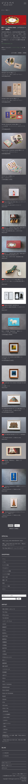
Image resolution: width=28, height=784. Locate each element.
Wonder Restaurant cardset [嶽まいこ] (11, 124)
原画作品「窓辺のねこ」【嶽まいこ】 (12, 460)
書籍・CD (4, 580)
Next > (17, 525)
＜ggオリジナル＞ (6, 723)
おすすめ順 (14, 52)
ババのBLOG (5, 755)
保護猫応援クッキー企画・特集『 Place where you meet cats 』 (14, 736)
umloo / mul (5, 708)
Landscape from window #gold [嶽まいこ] (12, 357)
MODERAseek (6, 687)
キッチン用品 (5, 565)
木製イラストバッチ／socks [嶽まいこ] (12, 279)
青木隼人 (4, 633)
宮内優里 (4, 672)
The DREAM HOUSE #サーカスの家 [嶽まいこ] (13, 408)
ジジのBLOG (5, 752)
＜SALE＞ (4, 732)
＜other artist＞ (6, 717)
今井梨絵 (4, 645)
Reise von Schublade (7, 693)
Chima (4, 630)
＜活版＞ (4, 726)
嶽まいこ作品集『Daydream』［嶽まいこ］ (12, 331)
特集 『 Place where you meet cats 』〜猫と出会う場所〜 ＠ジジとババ (13, 544)
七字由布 (4, 654)
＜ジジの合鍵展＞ (6, 714)
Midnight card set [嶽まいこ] (9, 72)
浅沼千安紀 (5, 636)
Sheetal (4, 699)
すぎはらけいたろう (7, 657)
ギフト (4, 589)
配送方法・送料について (7, 765)
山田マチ (4, 675)
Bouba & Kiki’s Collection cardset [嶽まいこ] (13, 150)
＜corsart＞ (5, 720)
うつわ (4, 562)
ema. (3, 681)
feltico (4, 678)
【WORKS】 (5, 711)
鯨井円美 (4, 648)
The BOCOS (5, 618)
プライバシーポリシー (22, 775)
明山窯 (4, 696)
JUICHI (4, 624)
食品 (3, 583)
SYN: (3, 702)
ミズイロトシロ (6, 669)
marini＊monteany (6, 684)
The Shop (4, 612)
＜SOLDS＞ (5, 729)
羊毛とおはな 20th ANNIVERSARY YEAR (12, 540)
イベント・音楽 (6, 586)
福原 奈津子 (5, 666)
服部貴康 (4, 663)
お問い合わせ (24, 777)
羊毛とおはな (5, 615)
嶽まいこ (8, 10)
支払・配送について (22, 773)
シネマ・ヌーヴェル (7, 621)
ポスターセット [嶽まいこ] (8, 176)
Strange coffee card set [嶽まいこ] (10, 98)
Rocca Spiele (5, 690)
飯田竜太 (4, 639)
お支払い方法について (6, 762)
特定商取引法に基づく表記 (9, 775)
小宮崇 (4, 651)
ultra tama (5, 705)
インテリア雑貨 (6, 574)
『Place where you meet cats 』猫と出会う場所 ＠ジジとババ (14, 740)
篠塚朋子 (4, 627)
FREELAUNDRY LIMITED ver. (10, 305)
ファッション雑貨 (6, 571)
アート (4, 559)
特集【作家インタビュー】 (8, 609)
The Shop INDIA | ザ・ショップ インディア (12, 548)
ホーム (2, 10)
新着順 (24, 52)
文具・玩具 (5, 577)
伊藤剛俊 (4, 642)
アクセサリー (5, 568)
